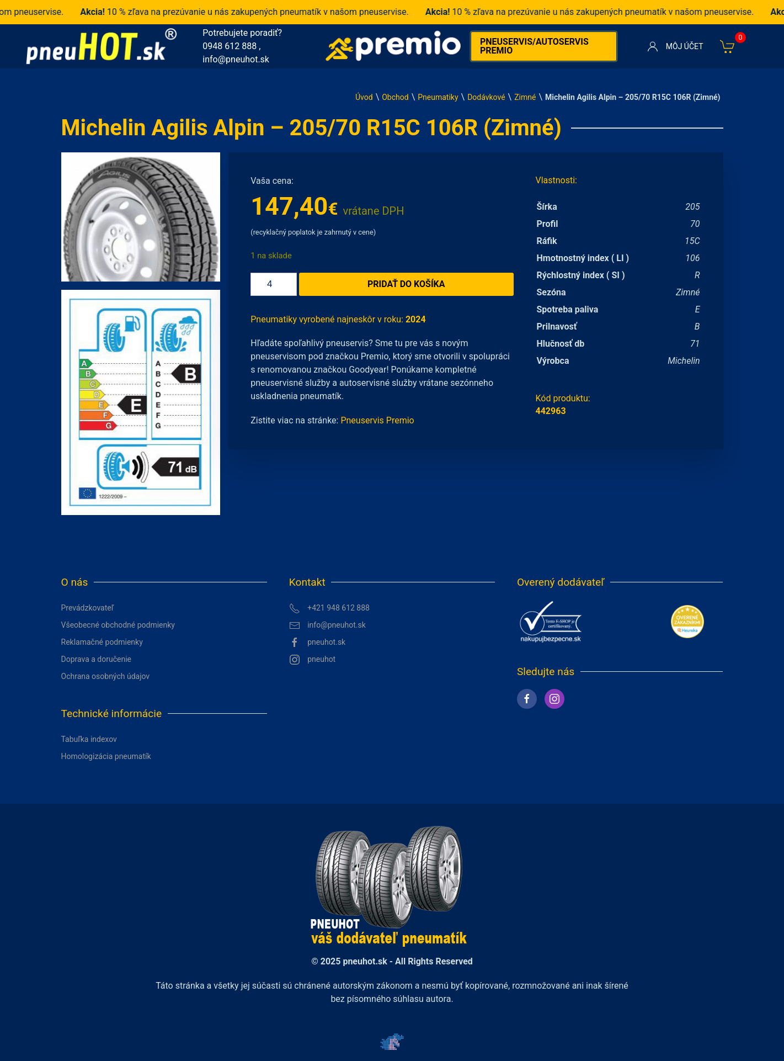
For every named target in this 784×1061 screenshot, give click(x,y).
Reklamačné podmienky (102, 642)
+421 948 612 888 (329, 608)
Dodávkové (486, 97)
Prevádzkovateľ (87, 607)
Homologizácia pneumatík (106, 756)
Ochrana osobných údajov (105, 676)
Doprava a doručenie (96, 659)
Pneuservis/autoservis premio (534, 46)
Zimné (525, 97)
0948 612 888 (229, 46)
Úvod (364, 97)
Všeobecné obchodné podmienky (118, 624)
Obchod (395, 97)
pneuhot (312, 659)
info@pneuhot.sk (235, 59)
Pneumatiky (438, 97)
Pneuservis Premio (377, 420)
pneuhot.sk (317, 642)
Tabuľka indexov (89, 739)
